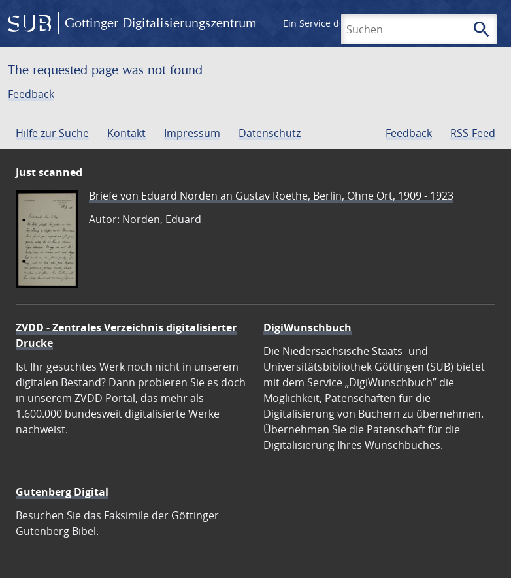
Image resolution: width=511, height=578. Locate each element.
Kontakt (126, 133)
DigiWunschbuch (307, 327)
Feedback (31, 94)
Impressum (192, 133)
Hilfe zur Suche (52, 133)
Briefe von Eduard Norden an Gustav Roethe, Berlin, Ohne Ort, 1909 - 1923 (271, 196)
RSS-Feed (472, 133)
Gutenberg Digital (62, 492)
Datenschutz (270, 133)
